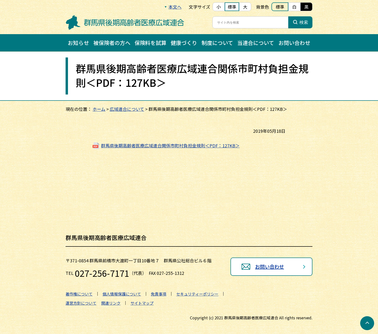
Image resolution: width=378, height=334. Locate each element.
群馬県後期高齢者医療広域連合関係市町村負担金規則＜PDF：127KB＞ (170, 145)
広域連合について (127, 109)
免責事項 (158, 294)
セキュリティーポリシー (197, 294)
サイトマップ (142, 303)
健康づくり (184, 42)
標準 (232, 7)
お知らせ (78, 42)
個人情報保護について (121, 294)
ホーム (99, 109)
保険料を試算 (150, 42)
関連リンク (111, 303)
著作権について (79, 294)
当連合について (255, 42)
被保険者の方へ (111, 42)
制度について (217, 42)
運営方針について (81, 303)
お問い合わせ (294, 42)
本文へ (175, 7)
